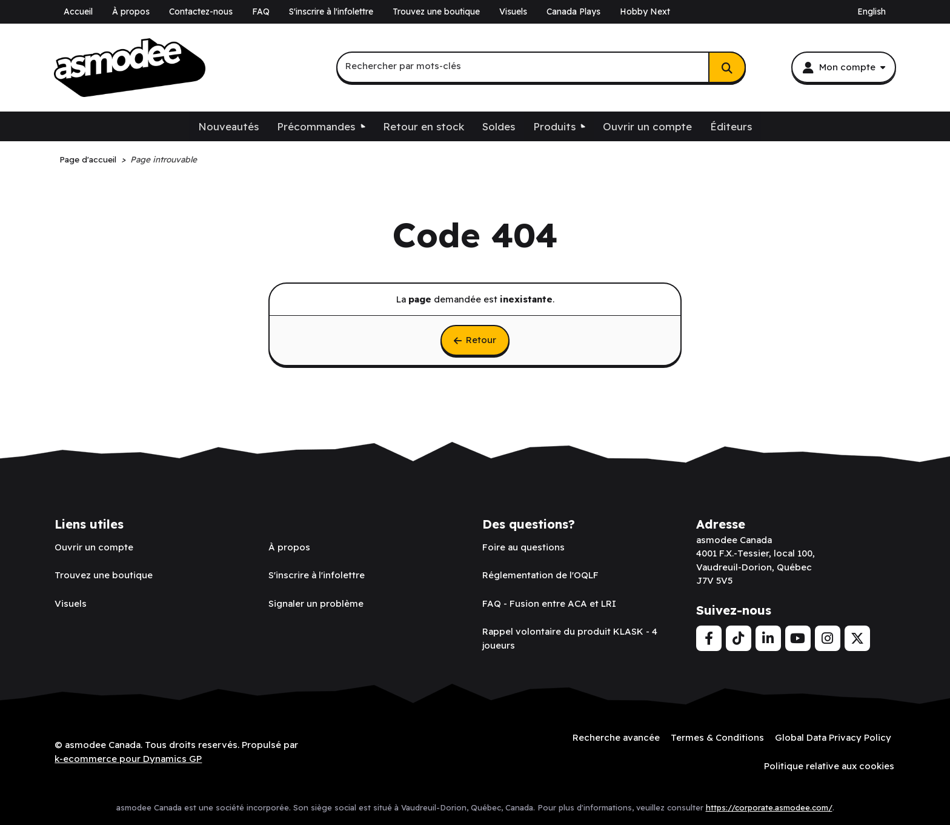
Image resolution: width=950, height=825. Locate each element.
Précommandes (316, 126)
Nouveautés (228, 126)
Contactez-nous (201, 11)
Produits (554, 126)
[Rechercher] (727, 67)
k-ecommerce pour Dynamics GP (128, 758)
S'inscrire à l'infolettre (331, 11)
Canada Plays (573, 11)
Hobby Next (645, 11)
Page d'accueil (87, 159)
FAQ (261, 11)
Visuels (513, 11)
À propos (131, 11)
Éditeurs (731, 126)
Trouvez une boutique (436, 11)
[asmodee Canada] (129, 68)
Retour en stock (423, 126)
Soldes (498, 126)
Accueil (78, 11)
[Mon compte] (843, 67)
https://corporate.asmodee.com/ (769, 806)
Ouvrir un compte (647, 126)
